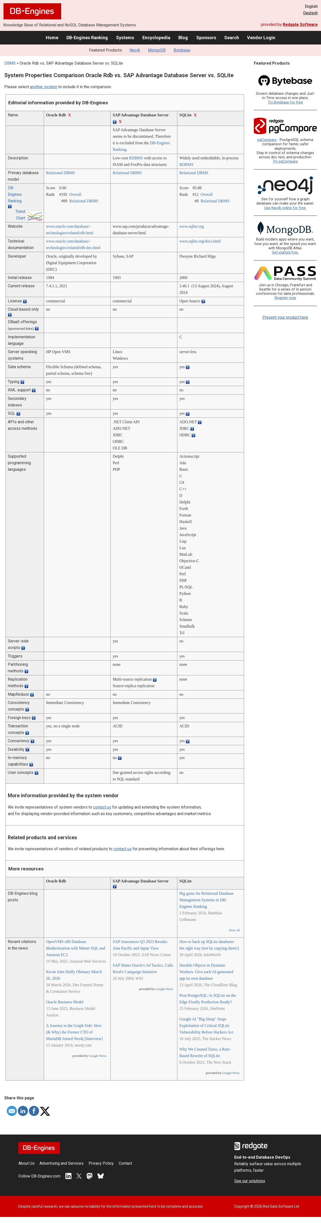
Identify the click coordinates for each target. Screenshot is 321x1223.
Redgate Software (300, 24)
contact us (102, 807)
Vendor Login (261, 37)
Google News (97, 1056)
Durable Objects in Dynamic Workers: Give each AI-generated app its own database (206, 971)
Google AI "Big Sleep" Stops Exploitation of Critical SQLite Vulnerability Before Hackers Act (206, 1025)
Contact (125, 1163)
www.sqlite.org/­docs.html (200, 241)
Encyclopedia (156, 37)
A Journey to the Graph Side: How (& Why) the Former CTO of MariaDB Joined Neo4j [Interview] (74, 1032)
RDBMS (136, 158)
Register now (285, 298)
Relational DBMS (60, 173)
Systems (125, 37)
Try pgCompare (285, 161)
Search (231, 37)
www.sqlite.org (191, 226)
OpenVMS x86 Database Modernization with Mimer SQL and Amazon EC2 (75, 948)
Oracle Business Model (65, 1002)
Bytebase (182, 50)
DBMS (10, 63)
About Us (26, 1163)
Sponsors (206, 37)
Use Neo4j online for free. (285, 208)
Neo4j (135, 50)
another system (43, 86)
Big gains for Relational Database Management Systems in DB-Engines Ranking (206, 900)
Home (52, 37)
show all (234, 930)
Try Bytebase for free (285, 102)
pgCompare (266, 140)
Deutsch (310, 13)
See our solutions (249, 1181)
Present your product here (285, 317)
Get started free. (285, 252)
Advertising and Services (61, 1163)
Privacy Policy (101, 1163)
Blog (183, 37)
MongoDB (157, 50)
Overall (75, 194)
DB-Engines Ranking (87, 37)
